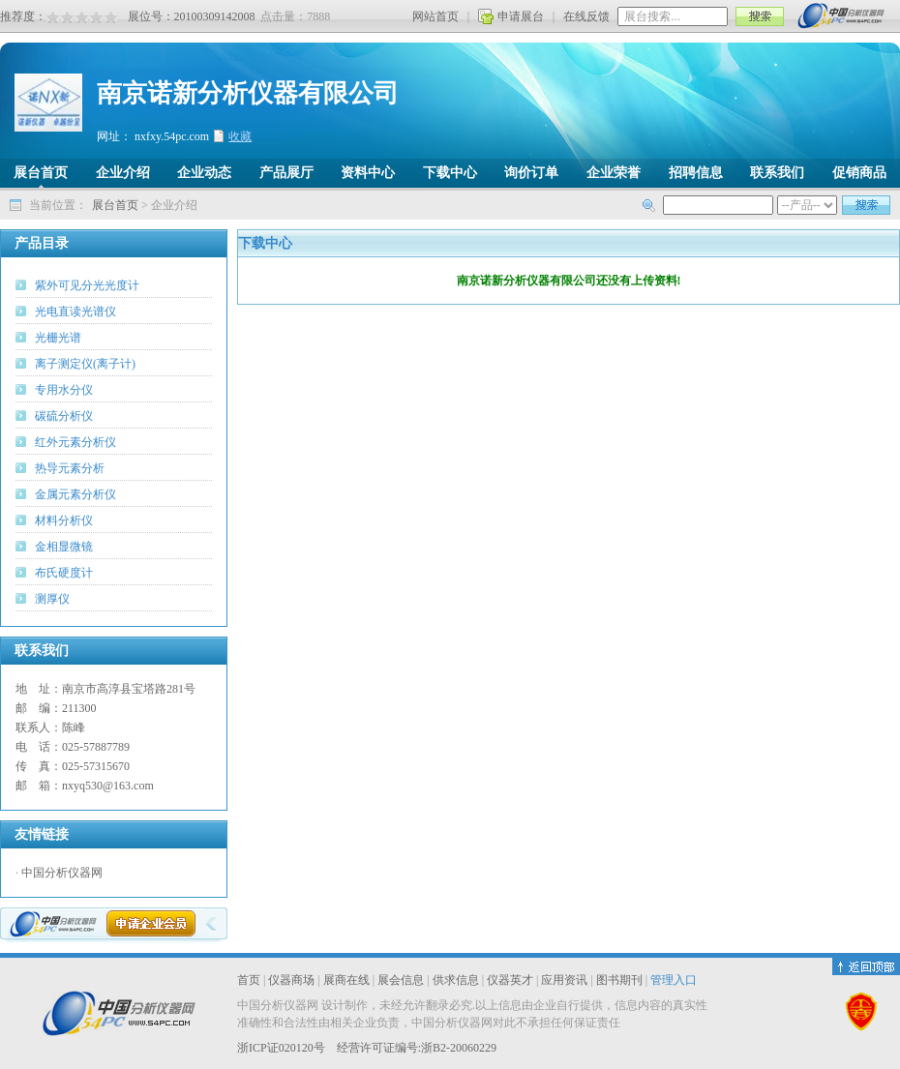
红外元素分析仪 (75, 442)
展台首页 (115, 205)
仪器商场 (291, 980)
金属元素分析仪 (75, 494)
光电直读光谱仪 (75, 311)
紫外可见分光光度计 (87, 285)
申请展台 (520, 16)
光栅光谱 (58, 337)
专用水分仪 (64, 390)
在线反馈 (586, 16)
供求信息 (456, 980)
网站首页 (435, 16)
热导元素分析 (70, 468)
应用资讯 (564, 980)
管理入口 (673, 980)
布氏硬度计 (64, 572)
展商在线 (346, 980)
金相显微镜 (64, 546)
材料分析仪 (64, 520)
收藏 (240, 136)
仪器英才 (510, 980)
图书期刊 (619, 980)
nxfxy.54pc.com (172, 136)
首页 (248, 980)
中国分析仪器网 (62, 872)
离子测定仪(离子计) (85, 364)
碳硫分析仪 (64, 416)
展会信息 (400, 980)
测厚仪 (52, 599)
